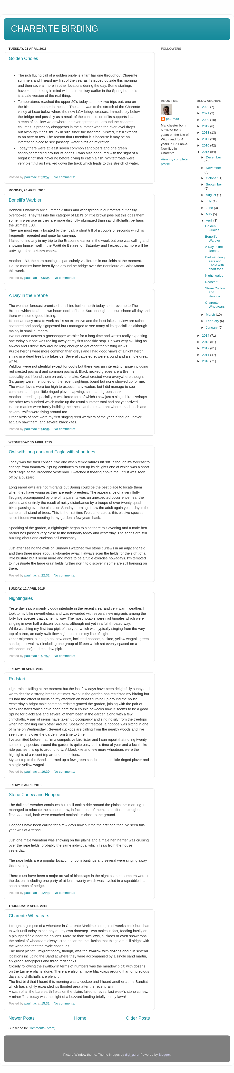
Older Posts (138, 1018)
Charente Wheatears (29, 915)
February (213, 321)
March (211, 314)
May (209, 214)
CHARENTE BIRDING (54, 29)
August (211, 195)
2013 (206, 342)
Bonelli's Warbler (25, 200)
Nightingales (21, 598)
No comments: (65, 177)
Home (80, 1018)
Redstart (17, 678)
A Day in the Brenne (28, 295)
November (213, 168)
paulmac (172, 119)
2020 (206, 120)
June (210, 208)
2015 (206, 152)
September (214, 184)
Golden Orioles (23, 58)
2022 (206, 107)
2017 (206, 139)
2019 (206, 126)
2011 (206, 355)
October (212, 178)
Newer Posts (22, 1018)
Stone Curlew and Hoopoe (34, 794)
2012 (206, 348)
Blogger (164, 1054)
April (210, 220)
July (209, 201)
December (213, 157)
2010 (206, 361)
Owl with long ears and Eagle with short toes (52, 451)
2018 (206, 132)
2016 (206, 145)
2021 (206, 113)
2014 (206, 335)
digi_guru (132, 1054)
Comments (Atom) (42, 1028)
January (212, 327)
